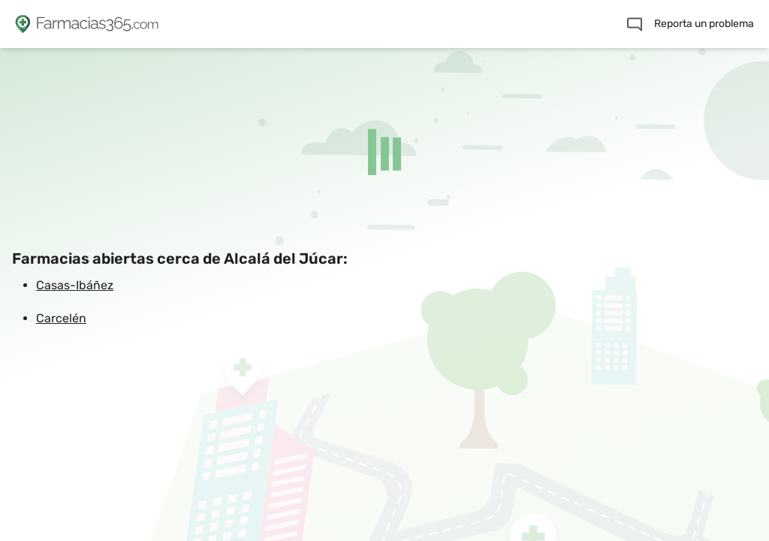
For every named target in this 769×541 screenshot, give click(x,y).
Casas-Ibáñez (74, 285)
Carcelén (61, 318)
